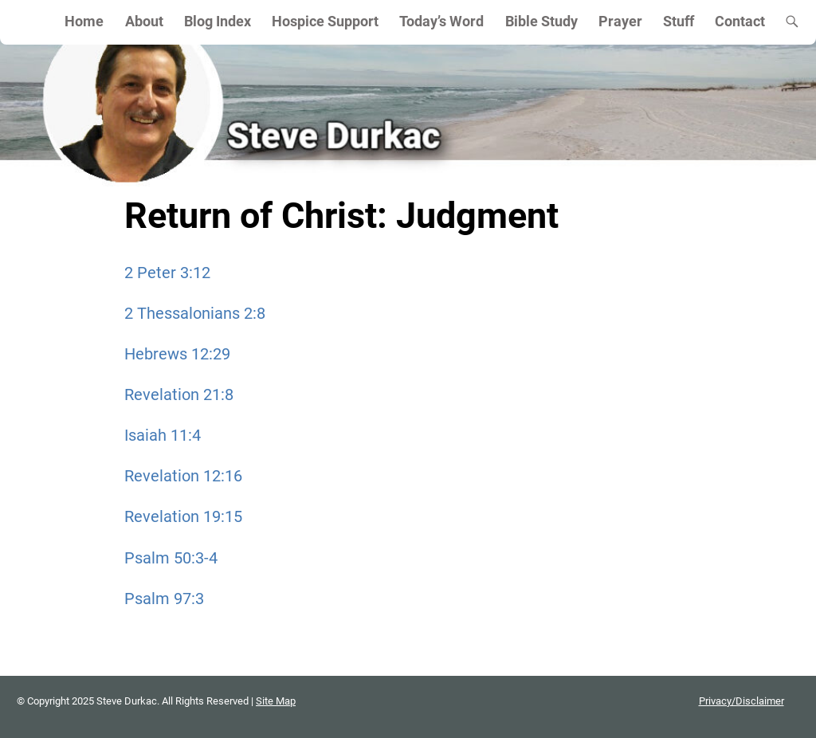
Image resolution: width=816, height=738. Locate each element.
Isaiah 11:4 (162, 435)
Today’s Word (441, 21)
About (144, 21)
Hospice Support (325, 21)
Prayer (620, 21)
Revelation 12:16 (183, 475)
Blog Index (217, 21)
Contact (740, 21)
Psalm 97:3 (164, 598)
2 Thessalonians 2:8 (194, 313)
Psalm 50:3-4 (171, 557)
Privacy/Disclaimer (741, 701)
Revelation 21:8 (178, 394)
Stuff (678, 21)
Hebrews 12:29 (177, 353)
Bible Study (541, 21)
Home (84, 21)
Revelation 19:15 (183, 516)
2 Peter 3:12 (167, 272)
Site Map (276, 701)
